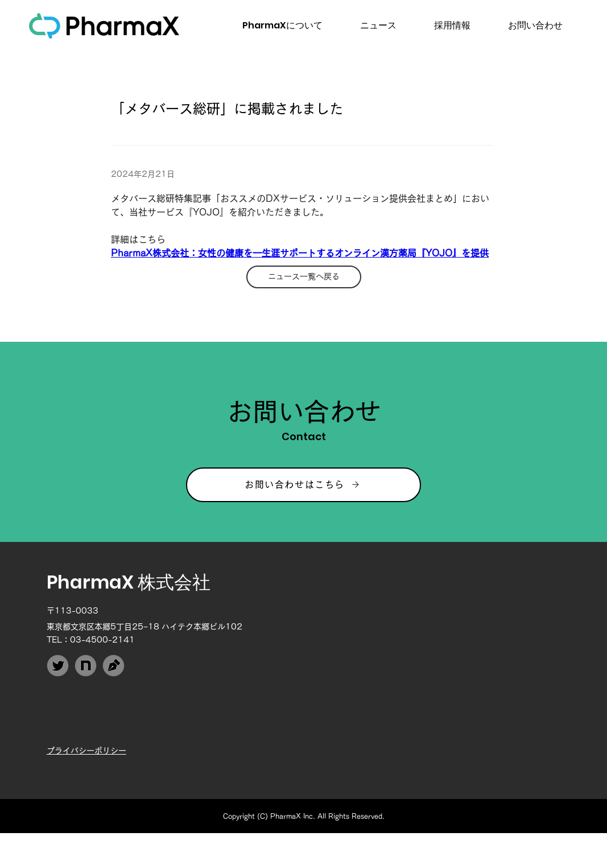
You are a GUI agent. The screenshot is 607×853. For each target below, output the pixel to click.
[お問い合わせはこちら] (303, 484)
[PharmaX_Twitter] (58, 666)
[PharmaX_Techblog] (113, 666)
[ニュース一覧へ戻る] (303, 277)
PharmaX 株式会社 (128, 582)
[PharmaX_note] (86, 666)
